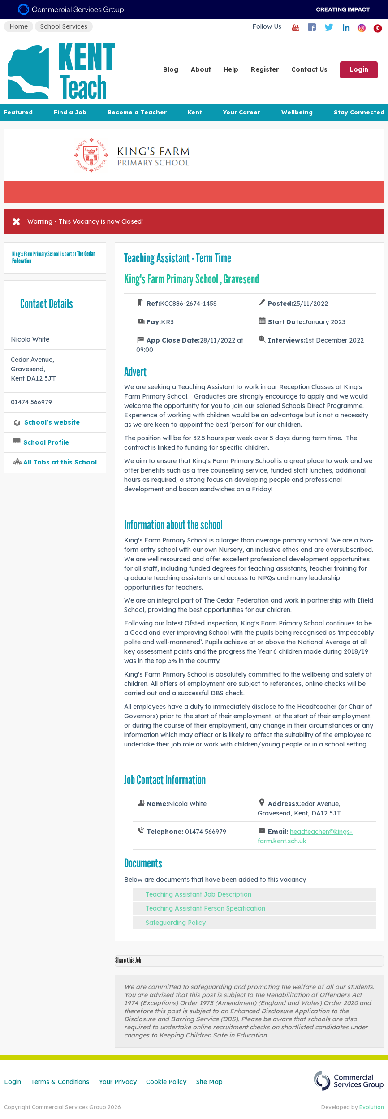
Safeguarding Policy (176, 923)
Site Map (209, 1082)
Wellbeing (297, 112)
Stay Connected (359, 112)
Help (231, 69)
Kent (195, 112)
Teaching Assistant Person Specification (205, 908)
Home (18, 26)
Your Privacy (118, 1082)
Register (265, 69)
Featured (18, 112)
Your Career (241, 112)
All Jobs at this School (60, 462)
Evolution (371, 1107)
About (201, 69)
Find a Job (70, 112)
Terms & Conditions (60, 1082)
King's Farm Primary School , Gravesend (191, 279)
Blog (170, 69)
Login (358, 69)
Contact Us (309, 69)
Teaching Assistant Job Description (198, 894)
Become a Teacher (137, 112)
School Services (63, 26)
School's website (52, 422)
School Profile (46, 442)
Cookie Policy (166, 1082)
